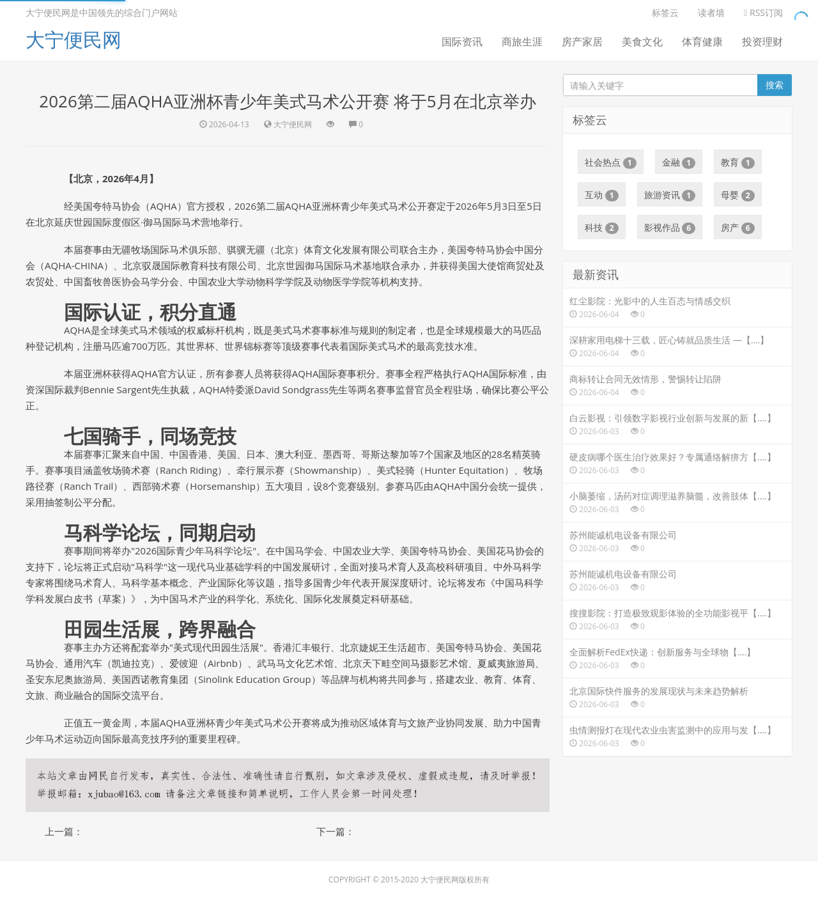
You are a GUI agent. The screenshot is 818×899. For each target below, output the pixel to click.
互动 (602, 195)
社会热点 (611, 162)
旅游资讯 (670, 195)
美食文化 (642, 42)
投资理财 (762, 42)
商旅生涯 (522, 42)
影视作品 (670, 227)
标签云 (665, 12)
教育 (738, 162)
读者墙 (711, 12)
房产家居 (582, 42)
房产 (738, 227)
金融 (679, 162)
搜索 (774, 85)
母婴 (738, 195)
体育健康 (702, 42)
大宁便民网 (73, 39)
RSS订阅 (763, 12)
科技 (602, 227)
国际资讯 (462, 42)
